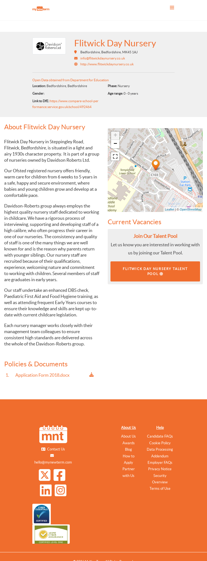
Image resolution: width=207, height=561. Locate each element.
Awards (128, 443)
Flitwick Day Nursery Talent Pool (155, 271)
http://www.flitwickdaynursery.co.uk (107, 64)
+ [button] (115, 136)
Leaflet (169, 209)
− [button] (115, 144)
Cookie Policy (160, 443)
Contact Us (56, 449)
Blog (128, 449)
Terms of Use (160, 488)
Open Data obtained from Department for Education (70, 80)
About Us (128, 428)
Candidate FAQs (160, 436)
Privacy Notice (160, 469)
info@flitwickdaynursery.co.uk (102, 58)
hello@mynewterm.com (53, 462)
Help (160, 428)
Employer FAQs (160, 462)
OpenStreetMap (190, 209)
